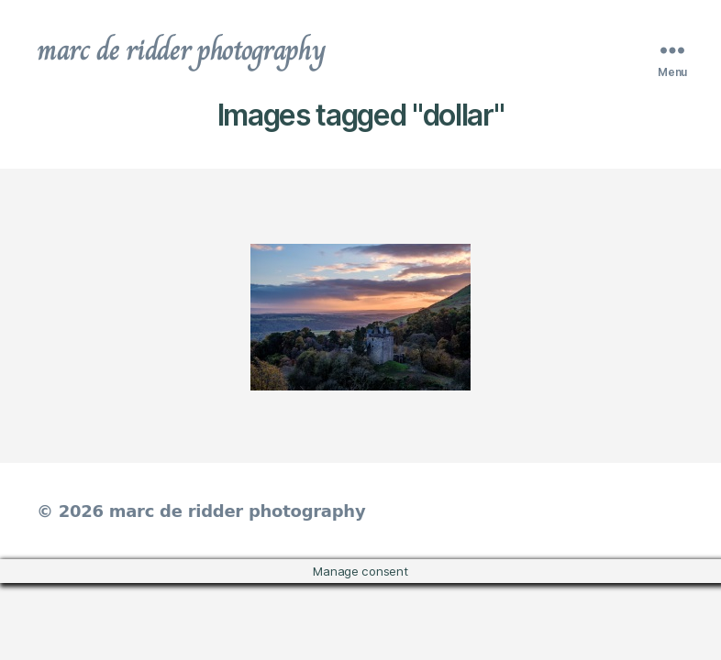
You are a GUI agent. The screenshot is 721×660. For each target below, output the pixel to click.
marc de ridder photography (181, 49)
